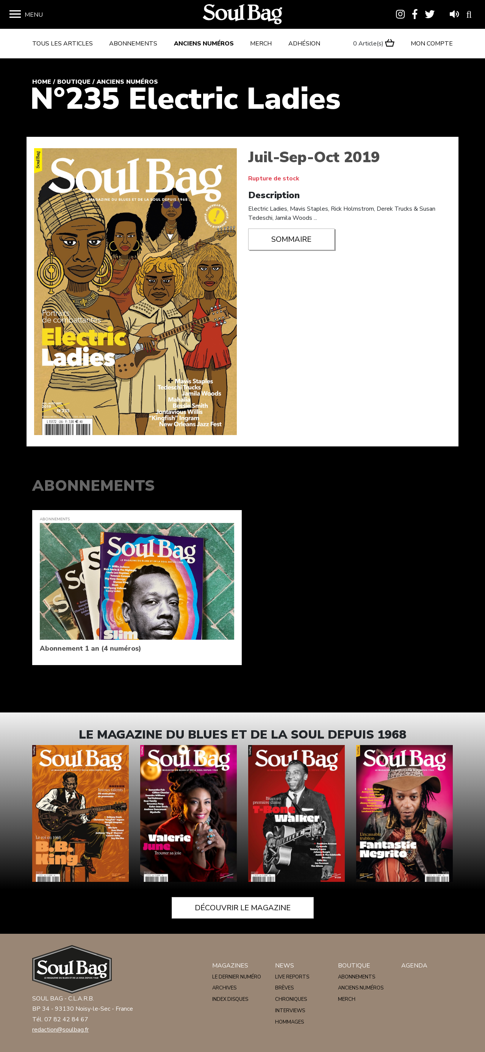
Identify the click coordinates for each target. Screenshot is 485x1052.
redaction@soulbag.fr (60, 1029)
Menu (34, 15)
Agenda (414, 965)
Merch (261, 43)
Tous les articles (62, 43)
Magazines (230, 965)
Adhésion (304, 43)
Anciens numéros (204, 43)
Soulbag (242, 14)
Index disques (230, 999)
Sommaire (291, 239)
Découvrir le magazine (243, 908)
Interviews (290, 1010)
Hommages (289, 1022)
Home (41, 82)
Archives (224, 988)
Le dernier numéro (236, 977)
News (284, 965)
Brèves (284, 988)
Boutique (74, 82)
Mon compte (432, 43)
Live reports (292, 977)
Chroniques (291, 999)
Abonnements (133, 43)
